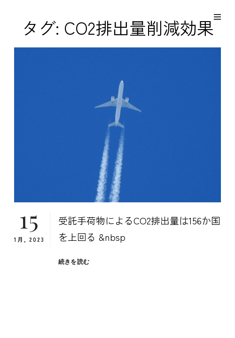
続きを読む (73, 262)
